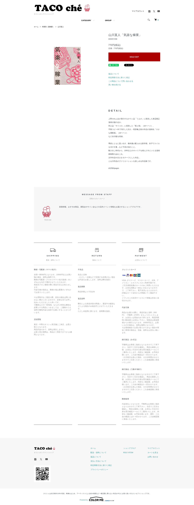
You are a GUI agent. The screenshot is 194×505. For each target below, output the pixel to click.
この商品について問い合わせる (120, 81)
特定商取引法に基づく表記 (119, 77)
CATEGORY (86, 20)
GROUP (108, 20)
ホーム (36, 27)
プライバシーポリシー (100, 470)
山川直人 (61, 27)
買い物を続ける (114, 85)
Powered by (97, 499)
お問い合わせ (153, 457)
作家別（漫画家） (48, 27)
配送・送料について (99, 452)
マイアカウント (138, 11)
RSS (126, 452)
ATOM (131, 452)
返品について (113, 74)
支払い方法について (99, 461)
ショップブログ (130, 448)
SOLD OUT (134, 57)
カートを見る (153, 452)
